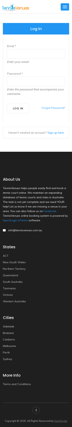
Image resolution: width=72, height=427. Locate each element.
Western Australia (14, 301)
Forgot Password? (53, 108)
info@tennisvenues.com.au (25, 230)
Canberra (9, 339)
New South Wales (14, 262)
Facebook (50, 211)
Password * (15, 73)
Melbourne (9, 346)
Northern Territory (14, 268)
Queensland (10, 275)
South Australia (12, 282)
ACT (5, 255)
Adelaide (8, 326)
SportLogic (60, 420)
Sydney (7, 359)
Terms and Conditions (17, 384)
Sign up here (55, 132)
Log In (18, 108)
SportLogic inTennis (15, 220)
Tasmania (9, 288)
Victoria (8, 295)
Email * (11, 46)
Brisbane (8, 333)
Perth (6, 352)
